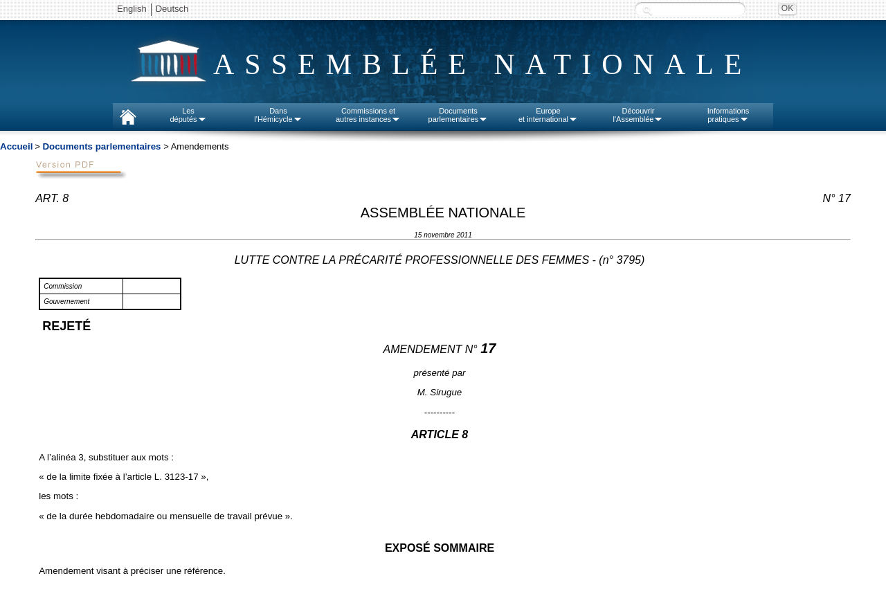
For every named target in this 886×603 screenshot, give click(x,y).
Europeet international (548, 115)
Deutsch (172, 8)
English (132, 8)
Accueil (16, 146)
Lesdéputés (188, 115)
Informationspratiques (728, 115)
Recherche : (647, 10)
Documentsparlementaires (458, 115)
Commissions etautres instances (368, 115)
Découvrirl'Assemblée (638, 115)
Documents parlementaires (101, 146)
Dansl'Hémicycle (278, 115)
